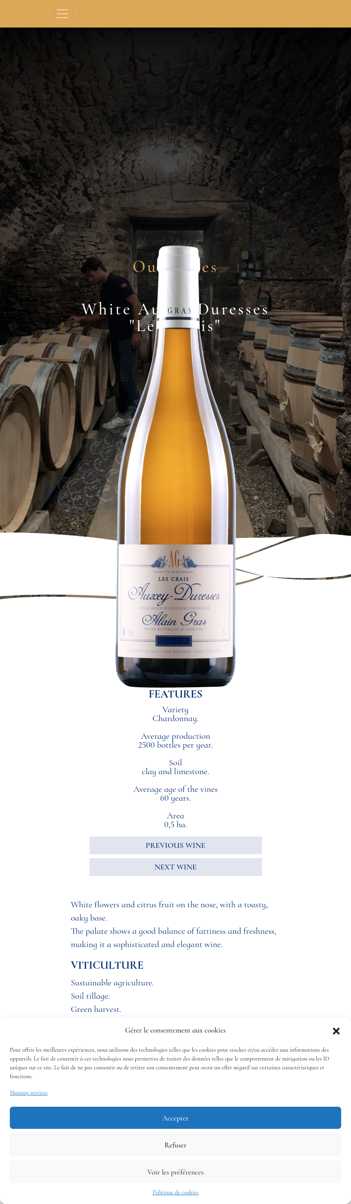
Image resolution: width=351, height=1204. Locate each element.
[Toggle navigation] (62, 14)
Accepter (175, 1118)
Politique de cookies (175, 1192)
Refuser (176, 1145)
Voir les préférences (175, 1172)
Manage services (29, 1092)
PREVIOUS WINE (175, 845)
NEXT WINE (175, 867)
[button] (336, 1030)
